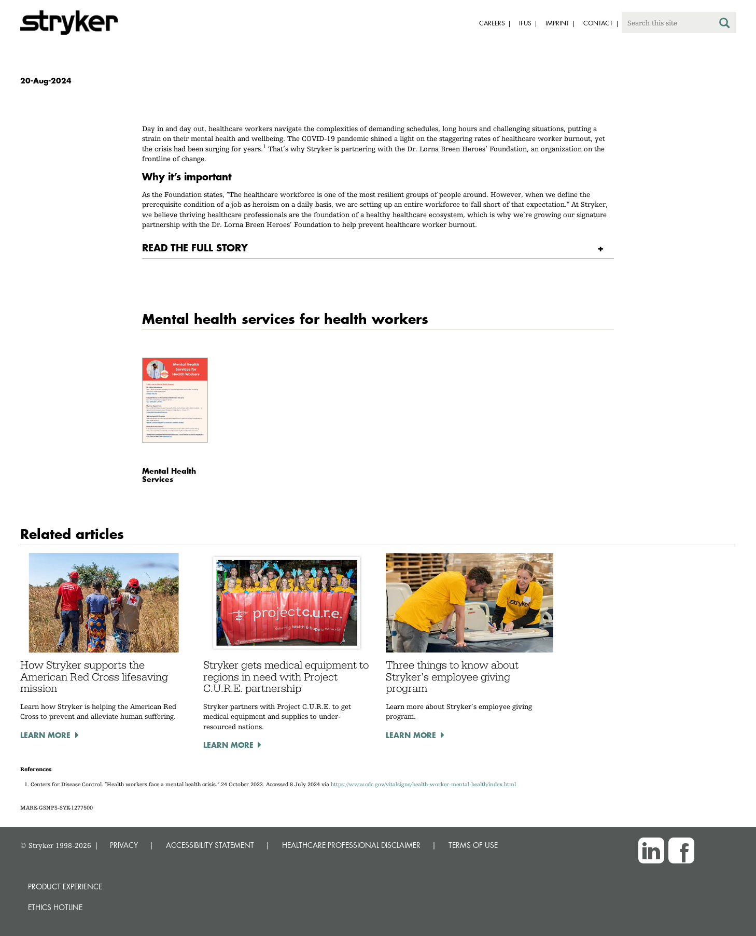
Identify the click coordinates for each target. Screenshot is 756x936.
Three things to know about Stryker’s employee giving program (452, 676)
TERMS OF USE (473, 845)
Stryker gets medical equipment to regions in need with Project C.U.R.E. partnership (286, 676)
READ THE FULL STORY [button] (195, 247)
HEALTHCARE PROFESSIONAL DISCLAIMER (351, 845)
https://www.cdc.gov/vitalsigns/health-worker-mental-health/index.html (423, 784)
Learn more (45, 735)
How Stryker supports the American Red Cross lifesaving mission (94, 676)
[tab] (377, 248)
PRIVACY (124, 845)
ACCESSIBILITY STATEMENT (210, 845)
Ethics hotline (55, 907)
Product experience (65, 886)
